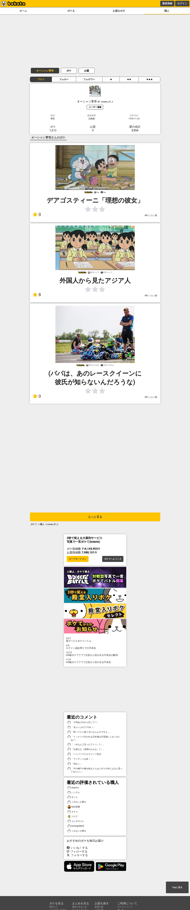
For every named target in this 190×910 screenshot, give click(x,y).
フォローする (77, 851)
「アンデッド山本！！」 (81, 759)
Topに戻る (177, 887)
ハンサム (73, 792)
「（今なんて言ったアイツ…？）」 (86, 744)
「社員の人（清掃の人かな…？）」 (86, 749)
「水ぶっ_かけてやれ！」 (81, 727)
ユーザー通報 (95, 107)
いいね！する (77, 847)
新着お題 (99, 907)
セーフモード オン (77, 559)
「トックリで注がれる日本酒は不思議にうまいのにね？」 (93, 738)
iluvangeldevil (75, 826)
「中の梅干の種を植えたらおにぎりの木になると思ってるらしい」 (94, 770)
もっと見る (95, 516)
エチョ (72, 811)
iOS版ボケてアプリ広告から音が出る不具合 (95, 660)
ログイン (182, 3)
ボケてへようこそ (112, 559)
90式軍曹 (73, 807)
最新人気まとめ (79, 907)
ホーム (23, 10)
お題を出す (119, 10)
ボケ (68, 70)
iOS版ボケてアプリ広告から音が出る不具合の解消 (95, 653)
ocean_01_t (52, 524)
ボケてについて (124, 907)
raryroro (73, 787)
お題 (86, 70)
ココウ (72, 816)
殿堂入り (53, 907)
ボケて (34, 524)
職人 (166, 10)
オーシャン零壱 (45, 70)
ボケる (71, 10)
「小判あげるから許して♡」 (83, 722)
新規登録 (167, 3)
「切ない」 (74, 764)
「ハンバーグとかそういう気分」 (85, 754)
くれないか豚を (76, 802)
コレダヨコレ (75, 821)
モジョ (72, 797)
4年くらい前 (150, 215)
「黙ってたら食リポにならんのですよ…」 (89, 732)
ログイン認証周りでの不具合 (95, 646)
